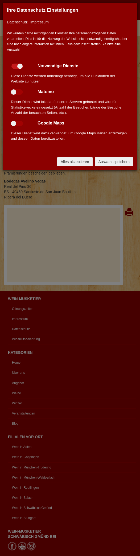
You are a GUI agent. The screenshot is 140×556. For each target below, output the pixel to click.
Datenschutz (17, 22)
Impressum (39, 22)
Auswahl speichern (114, 162)
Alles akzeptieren (75, 162)
